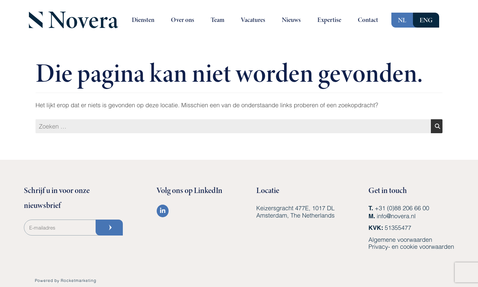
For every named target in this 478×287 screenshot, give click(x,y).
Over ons (182, 19)
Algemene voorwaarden (400, 239)
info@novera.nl (396, 216)
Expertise (329, 19)
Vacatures (253, 19)
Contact (368, 19)
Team (217, 19)
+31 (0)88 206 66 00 (402, 208)
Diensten (143, 19)
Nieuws (291, 19)
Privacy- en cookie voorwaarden (411, 246)
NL (402, 20)
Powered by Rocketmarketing (65, 280)
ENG (426, 20)
